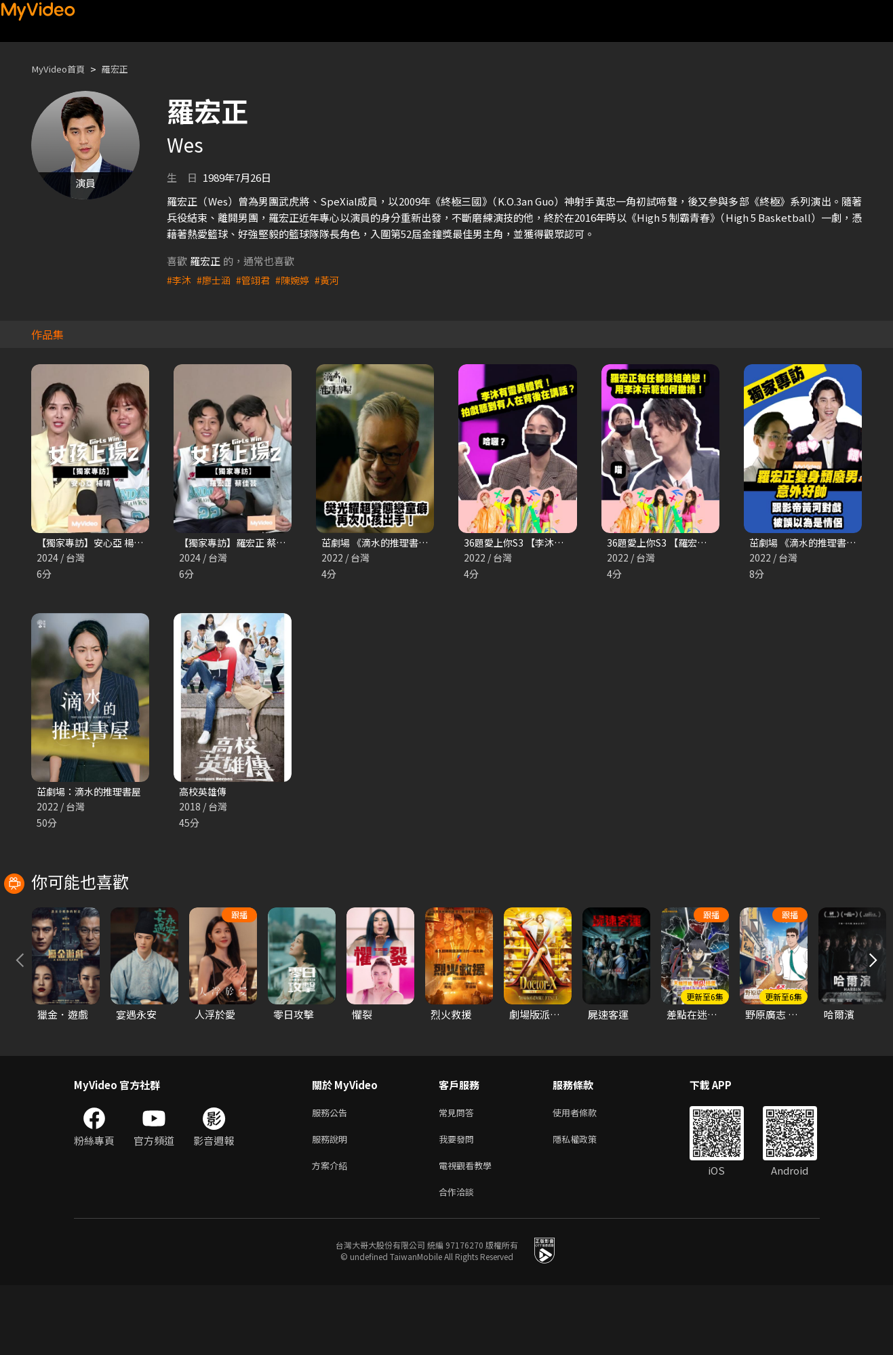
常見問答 (459, 1176)
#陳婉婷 (299, 280)
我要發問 (459, 1204)
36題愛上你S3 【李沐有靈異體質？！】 (552, 543)
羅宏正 (125, 69)
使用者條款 (586, 1176)
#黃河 (335, 280)
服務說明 (332, 1204)
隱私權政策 (586, 1204)
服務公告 (332, 1176)
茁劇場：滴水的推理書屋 (92, 793)
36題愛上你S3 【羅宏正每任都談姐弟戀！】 (706, 543)
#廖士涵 (216, 280)
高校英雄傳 (204, 793)
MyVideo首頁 (62, 69)
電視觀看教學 (469, 1232)
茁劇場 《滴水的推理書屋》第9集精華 (406, 543)
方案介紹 (332, 1232)
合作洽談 (459, 1261)
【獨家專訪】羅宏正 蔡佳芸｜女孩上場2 (269, 543)
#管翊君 (257, 280)
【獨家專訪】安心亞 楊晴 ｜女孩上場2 (123, 543)
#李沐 (180, 280)
